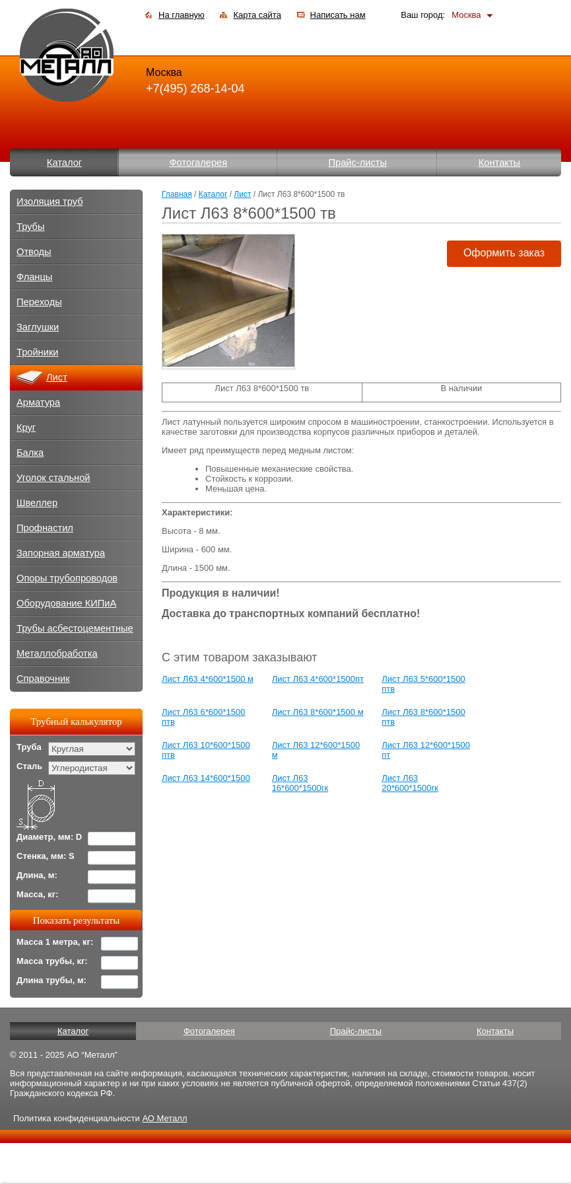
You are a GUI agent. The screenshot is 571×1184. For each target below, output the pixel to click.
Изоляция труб (50, 201)
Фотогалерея (198, 162)
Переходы (39, 302)
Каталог (64, 162)
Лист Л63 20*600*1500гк (410, 783)
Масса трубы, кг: (52, 961)
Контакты (499, 162)
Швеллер (37, 503)
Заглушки (38, 327)
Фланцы (34, 277)
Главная (177, 194)
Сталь (29, 766)
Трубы (31, 226)
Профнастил (45, 528)
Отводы (34, 251)
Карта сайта (257, 15)
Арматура (38, 402)
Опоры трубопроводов (67, 578)
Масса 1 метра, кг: (55, 942)
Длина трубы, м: (51, 980)
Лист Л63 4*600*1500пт (318, 679)
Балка (30, 452)
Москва (466, 15)
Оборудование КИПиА (66, 603)
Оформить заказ (504, 252)
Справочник (43, 678)
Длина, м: (37, 875)
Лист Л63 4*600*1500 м (207, 679)
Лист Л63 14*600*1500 (206, 778)
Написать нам (338, 15)
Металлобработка (57, 653)
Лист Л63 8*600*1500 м (318, 712)
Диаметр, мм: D (49, 837)
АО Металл (164, 1118)
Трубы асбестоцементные (75, 628)
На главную (181, 15)
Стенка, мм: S (46, 856)
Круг (26, 427)
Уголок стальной (53, 477)
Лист (242, 194)
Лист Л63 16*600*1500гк (300, 783)
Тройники (38, 352)
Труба (29, 747)
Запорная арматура (61, 553)
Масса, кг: (38, 894)
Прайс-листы (358, 162)
